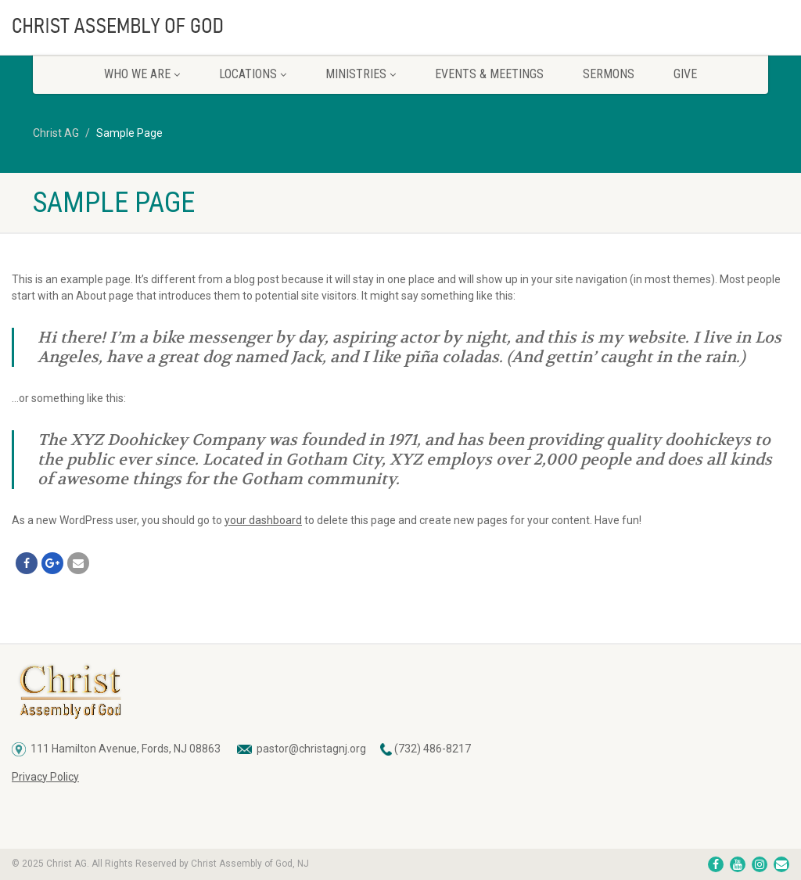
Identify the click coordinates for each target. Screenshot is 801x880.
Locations (252, 73)
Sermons (608, 73)
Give (685, 73)
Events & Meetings (489, 73)
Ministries (360, 73)
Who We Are (142, 73)
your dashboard (263, 520)
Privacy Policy (45, 776)
